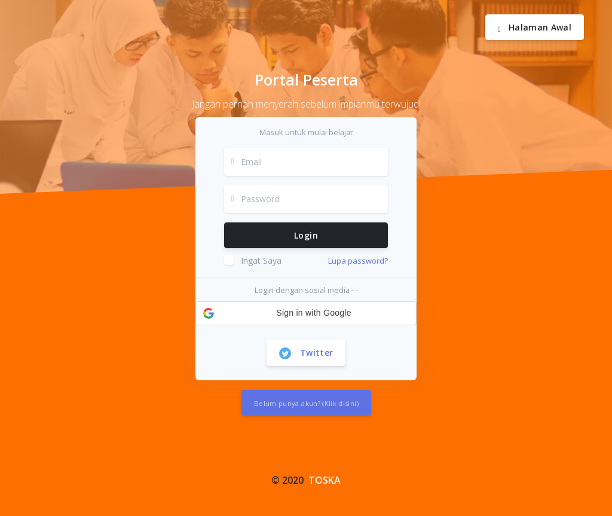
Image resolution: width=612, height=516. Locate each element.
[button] (306, 313)
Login (306, 235)
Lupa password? (358, 260)
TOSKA (324, 480)
